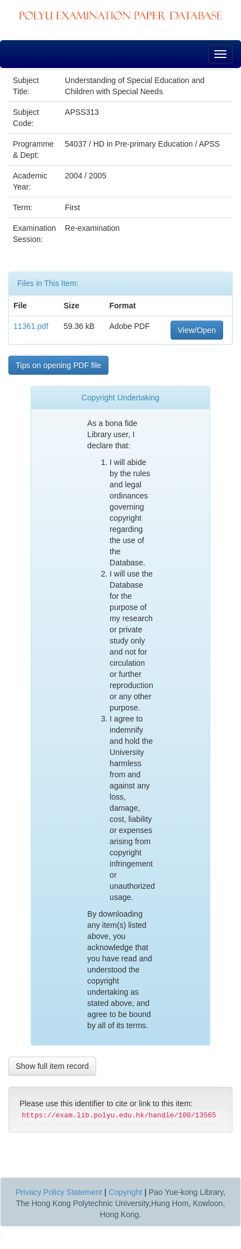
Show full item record (52, 1066)
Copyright (125, 1192)
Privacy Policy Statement (59, 1192)
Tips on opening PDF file (58, 365)
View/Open (197, 330)
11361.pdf (30, 326)
